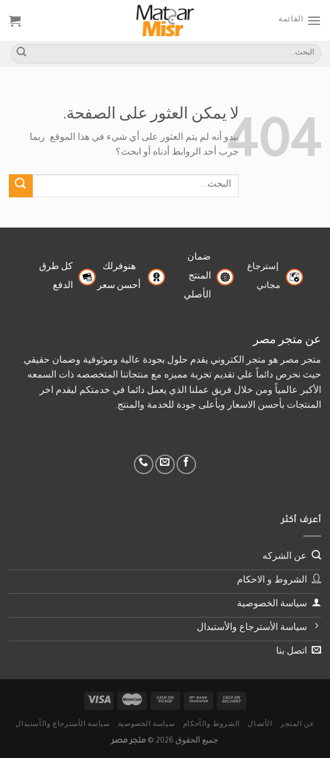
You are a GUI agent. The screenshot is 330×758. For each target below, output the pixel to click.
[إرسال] (21, 54)
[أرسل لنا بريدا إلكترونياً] (165, 464)
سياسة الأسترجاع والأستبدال (62, 724)
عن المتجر (297, 724)
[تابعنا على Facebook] (186, 464)
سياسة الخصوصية (146, 724)
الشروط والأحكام (211, 724)
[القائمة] (299, 20)
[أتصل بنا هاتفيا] (143, 464)
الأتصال (260, 724)
